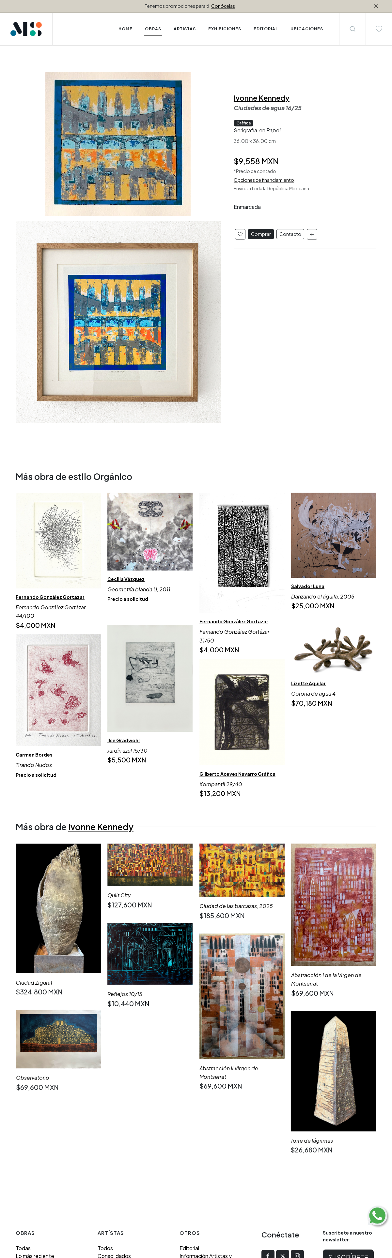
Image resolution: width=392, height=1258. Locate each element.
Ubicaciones (194, 1157)
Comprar (261, 234)
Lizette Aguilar (308, 683)
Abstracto (28, 1157)
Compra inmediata (38, 1150)
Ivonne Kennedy (262, 97)
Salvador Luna (307, 586)
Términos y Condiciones (208, 1173)
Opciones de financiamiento (264, 180)
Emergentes (113, 1150)
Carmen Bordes (34, 755)
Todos (105, 1134)
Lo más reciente (35, 1142)
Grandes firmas (116, 1157)
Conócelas (223, 6)
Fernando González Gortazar (50, 597)
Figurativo (28, 1165)
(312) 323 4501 (65, 1220)
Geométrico (30, 1173)
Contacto (290, 234)
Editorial (189, 1134)
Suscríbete (348, 1143)
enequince (125, 1227)
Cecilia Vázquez (126, 579)
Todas (23, 1134)
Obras (153, 28)
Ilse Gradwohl (123, 740)
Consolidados (114, 1142)
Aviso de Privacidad (203, 1165)
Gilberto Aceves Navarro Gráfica (237, 774)
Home (125, 28)
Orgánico (27, 1181)
